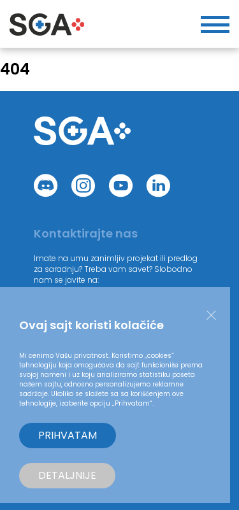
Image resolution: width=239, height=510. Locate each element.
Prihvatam (67, 435)
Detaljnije (67, 475)
